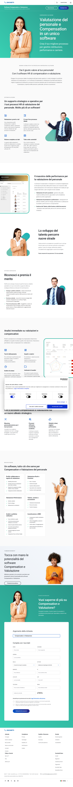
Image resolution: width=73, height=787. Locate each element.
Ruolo (14, 661)
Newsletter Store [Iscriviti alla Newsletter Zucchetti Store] (59, 770)
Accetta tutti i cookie (57, 406)
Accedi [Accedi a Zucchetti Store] (56, 756)
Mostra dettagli (61, 402)
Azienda (15, 654)
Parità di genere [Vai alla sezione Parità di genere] (58, 736)
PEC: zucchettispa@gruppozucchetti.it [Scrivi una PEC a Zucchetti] (48, 774)
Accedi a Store (64, 2)
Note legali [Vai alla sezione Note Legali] (24, 739)
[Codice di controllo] (24, 693)
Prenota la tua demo (12, 583)
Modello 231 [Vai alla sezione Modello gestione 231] (24, 742)
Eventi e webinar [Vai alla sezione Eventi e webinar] (8, 739)
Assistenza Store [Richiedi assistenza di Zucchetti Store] (59, 761)
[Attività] (48, 665)
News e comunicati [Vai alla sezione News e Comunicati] (9, 745)
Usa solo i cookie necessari (36, 406)
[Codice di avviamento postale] (48, 680)
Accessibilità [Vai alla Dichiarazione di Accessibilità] (58, 742)
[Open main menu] (70, 2)
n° (37, 669)
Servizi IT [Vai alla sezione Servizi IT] (7, 756)
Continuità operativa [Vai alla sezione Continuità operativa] (42, 742)
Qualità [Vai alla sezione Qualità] (40, 736)
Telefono (15, 684)
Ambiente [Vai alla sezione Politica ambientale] (57, 739)
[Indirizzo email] (48, 687)
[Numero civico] (48, 672)
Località (15, 676)
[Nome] (24, 650)
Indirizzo (15, 669)
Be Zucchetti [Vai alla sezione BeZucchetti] (7, 742)
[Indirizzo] (24, 672)
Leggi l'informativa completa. (21, 388)
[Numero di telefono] (24, 687)
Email (38, 684)
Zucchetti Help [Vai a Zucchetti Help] (58, 767)
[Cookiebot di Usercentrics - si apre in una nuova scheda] (61, 379)
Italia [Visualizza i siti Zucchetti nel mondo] (64, 781)
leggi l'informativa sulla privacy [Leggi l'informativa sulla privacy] (38, 698)
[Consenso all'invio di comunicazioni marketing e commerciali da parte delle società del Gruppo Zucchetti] (14, 701)
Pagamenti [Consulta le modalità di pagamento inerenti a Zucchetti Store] (57, 764)
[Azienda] (36, 657)
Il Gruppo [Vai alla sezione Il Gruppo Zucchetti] (7, 736)
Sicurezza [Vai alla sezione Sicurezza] (40, 739)
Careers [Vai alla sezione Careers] (6, 751)
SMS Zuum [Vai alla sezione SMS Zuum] (7, 761)
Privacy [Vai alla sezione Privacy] (23, 736)
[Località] (24, 680)
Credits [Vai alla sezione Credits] (23, 748)
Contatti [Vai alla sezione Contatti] (7, 748)
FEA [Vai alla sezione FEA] (6, 758)
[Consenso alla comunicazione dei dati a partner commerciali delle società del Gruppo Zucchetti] (14, 704)
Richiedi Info (63, 8)
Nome (14, 646)
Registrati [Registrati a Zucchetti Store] (57, 758)
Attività (39, 661)
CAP (38, 676)
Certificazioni (25, 745)
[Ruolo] (24, 665)
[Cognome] (48, 650)
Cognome (39, 646)
